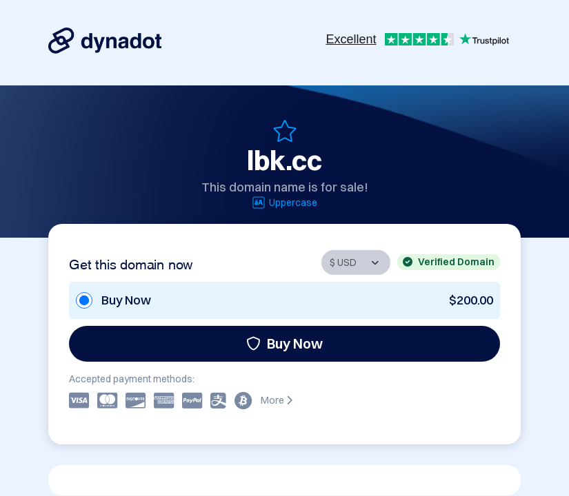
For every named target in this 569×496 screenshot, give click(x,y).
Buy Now (284, 343)
